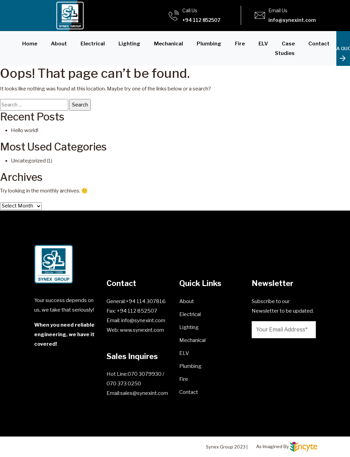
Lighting (129, 44)
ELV (263, 44)
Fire (240, 44)
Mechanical (168, 44)
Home (29, 44)
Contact (319, 44)
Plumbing (209, 44)
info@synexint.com (292, 20)
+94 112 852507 (201, 20)
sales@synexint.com (144, 393)
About (59, 44)
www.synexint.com (141, 330)
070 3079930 (145, 374)
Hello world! (24, 130)
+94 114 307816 (146, 301)
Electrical (93, 44)
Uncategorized (28, 161)
